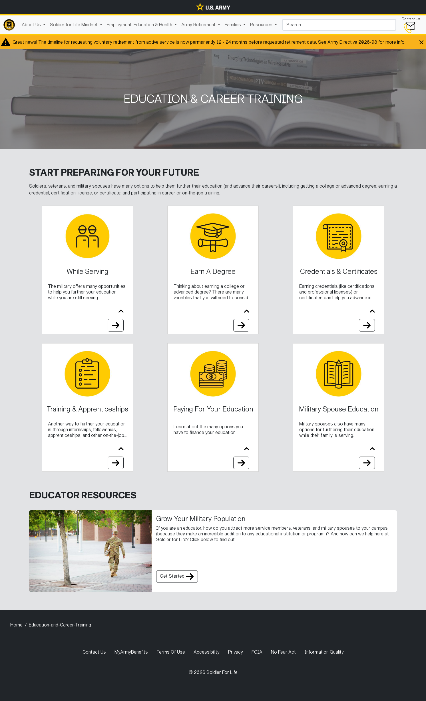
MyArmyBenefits (131, 652)
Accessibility (207, 652)
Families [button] (233, 24)
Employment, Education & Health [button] (140, 24)
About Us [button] (32, 24)
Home (16, 625)
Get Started (177, 576)
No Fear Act (283, 652)
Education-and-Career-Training (60, 625)
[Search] (339, 25)
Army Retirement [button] (199, 24)
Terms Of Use (170, 652)
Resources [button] (262, 24)
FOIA (257, 652)
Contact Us (94, 652)
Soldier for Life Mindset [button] (74, 24)
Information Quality (324, 652)
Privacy (235, 652)
